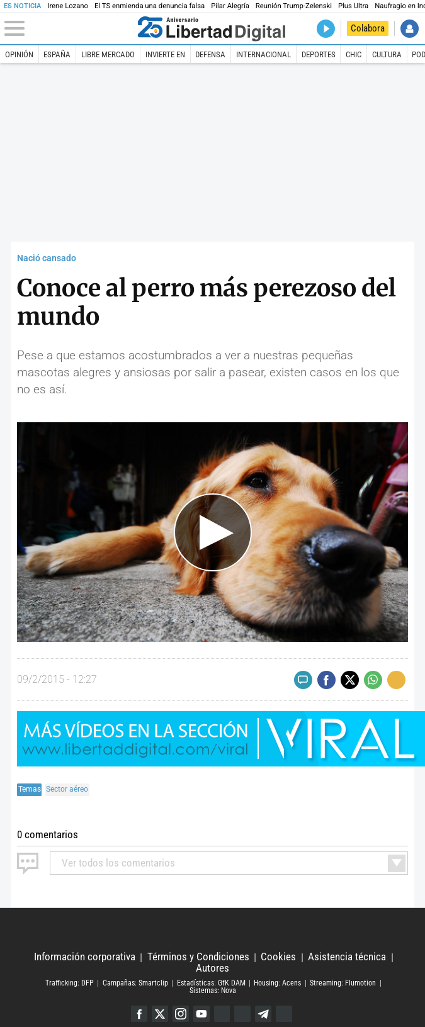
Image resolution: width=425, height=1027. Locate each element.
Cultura (387, 54)
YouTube (201, 1014)
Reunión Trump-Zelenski (294, 6)
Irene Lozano (67, 6)
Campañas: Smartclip (135, 983)
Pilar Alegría (230, 6)
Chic (353, 54)
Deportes (319, 54)
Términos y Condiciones (198, 957)
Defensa (210, 54)
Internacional (263, 54)
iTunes (284, 1014)
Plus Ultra (353, 6)
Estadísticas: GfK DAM (211, 983)
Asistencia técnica (347, 957)
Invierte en (165, 54)
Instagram (180, 1014)
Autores (212, 968)
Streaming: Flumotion (343, 983)
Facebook (138, 1014)
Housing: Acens (277, 983)
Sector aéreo (67, 789)
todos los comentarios (118, 862)
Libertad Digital (212, 930)
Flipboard (243, 1014)
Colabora (368, 28)
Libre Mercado (108, 54)
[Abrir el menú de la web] (68, 28)
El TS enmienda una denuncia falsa (149, 6)
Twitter (159, 1014)
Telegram (264, 1014)
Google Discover (222, 1014)
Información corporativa (84, 957)
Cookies (278, 957)
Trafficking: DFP (69, 983)
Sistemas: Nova (213, 991)
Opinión (19, 54)
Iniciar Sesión (409, 29)
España (57, 54)
